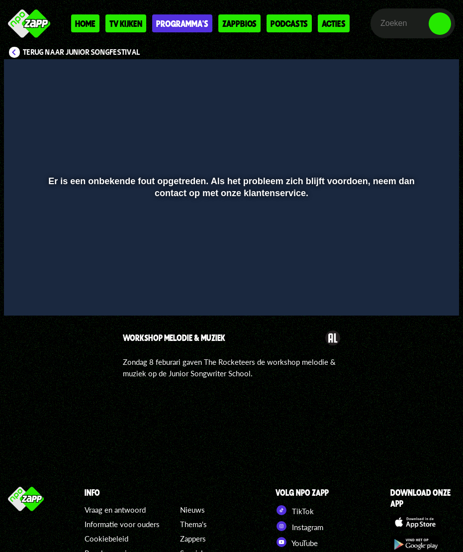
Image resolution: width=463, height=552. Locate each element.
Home (85, 23)
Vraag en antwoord (115, 509)
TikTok (295, 510)
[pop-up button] (418, 294)
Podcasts (289, 23)
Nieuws (192, 509)
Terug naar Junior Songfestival (81, 52)
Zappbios (239, 23)
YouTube (297, 542)
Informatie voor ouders (122, 524)
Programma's (182, 23)
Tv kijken (125, 23)
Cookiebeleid (106, 538)
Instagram (299, 526)
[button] (24, 294)
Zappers (193, 538)
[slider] (230, 273)
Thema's (193, 524)
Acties (334, 23)
